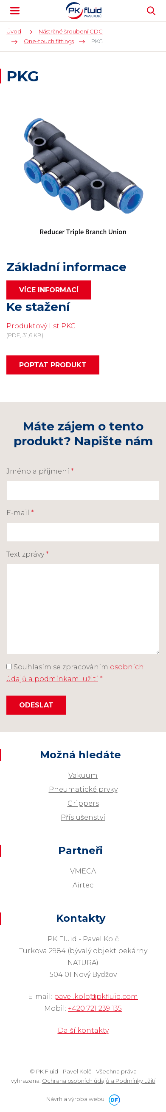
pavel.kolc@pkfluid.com (96, 997)
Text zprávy (27, 554)
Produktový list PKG (41, 326)
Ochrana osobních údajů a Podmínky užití (98, 1080)
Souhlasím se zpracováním (75, 673)
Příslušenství (83, 817)
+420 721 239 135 (95, 1008)
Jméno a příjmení (40, 471)
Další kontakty (83, 1030)
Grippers (83, 803)
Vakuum (83, 775)
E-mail (20, 513)
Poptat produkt (53, 365)
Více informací (49, 290)
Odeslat (36, 705)
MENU (14, 10)
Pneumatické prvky (83, 789)
